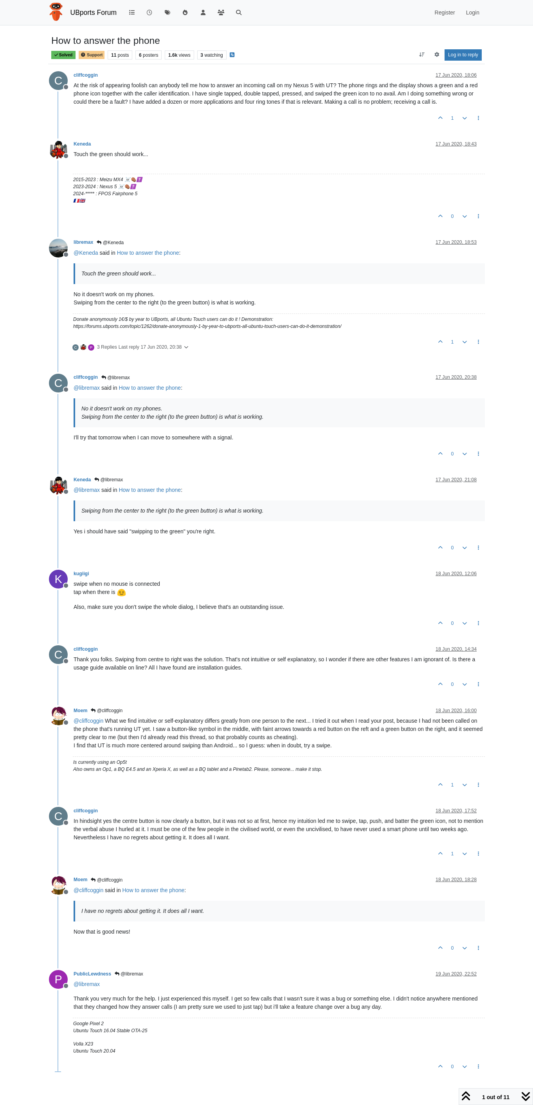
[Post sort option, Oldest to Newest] (422, 54)
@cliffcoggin (106, 710)
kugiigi (81, 573)
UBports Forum (93, 12)
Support (92, 55)
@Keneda (110, 242)
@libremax (115, 377)
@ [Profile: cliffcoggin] (88, 721)
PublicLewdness (92, 974)
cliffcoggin (86, 75)
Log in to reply (463, 55)
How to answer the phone (148, 253)
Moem (80, 710)
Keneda (82, 144)
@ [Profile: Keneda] (86, 253)
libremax (83, 242)
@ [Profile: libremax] (87, 388)
